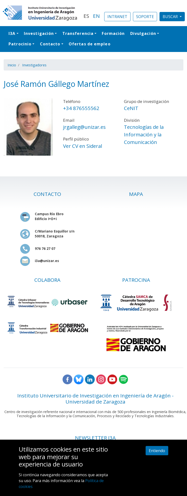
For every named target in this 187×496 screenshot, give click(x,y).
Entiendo (157, 450)
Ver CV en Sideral (82, 145)
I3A (12, 33)
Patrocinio (20, 44)
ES (86, 15)
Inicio (12, 64)
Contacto (50, 44)
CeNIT (131, 108)
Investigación (39, 33)
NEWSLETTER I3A (95, 437)
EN (96, 15)
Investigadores (34, 64)
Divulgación (143, 33)
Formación (113, 33)
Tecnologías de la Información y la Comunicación (144, 134)
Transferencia (78, 33)
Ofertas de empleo (90, 44)
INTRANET (117, 16)
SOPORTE (145, 16)
